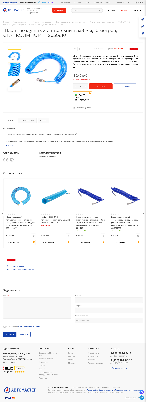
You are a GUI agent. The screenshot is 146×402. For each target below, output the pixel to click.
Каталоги (92, 360)
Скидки (71, 360)
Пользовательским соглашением (128, 390)
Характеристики (27, 120)
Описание (10, 120)
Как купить (44, 348)
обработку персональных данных (29, 326)
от (13, 242)
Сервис (71, 348)
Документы (93, 348)
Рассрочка (43, 378)
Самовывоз (43, 362)
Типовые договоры (95, 363)
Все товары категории (15, 266)
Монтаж (71, 363)
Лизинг (42, 369)
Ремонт (71, 353)
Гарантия (71, 356)
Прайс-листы (93, 356)
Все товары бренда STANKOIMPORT (20, 269)
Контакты (115, 349)
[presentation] (3, 213)
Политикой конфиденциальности (100, 390)
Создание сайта (131, 398)
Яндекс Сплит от (82, 97)
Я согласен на (25, 326)
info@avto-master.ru (118, 368)
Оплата (42, 366)
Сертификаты (93, 353)
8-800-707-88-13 (27, 2)
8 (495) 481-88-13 (121, 361)
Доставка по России (47, 359)
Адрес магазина (11, 349)
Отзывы (43, 120)
